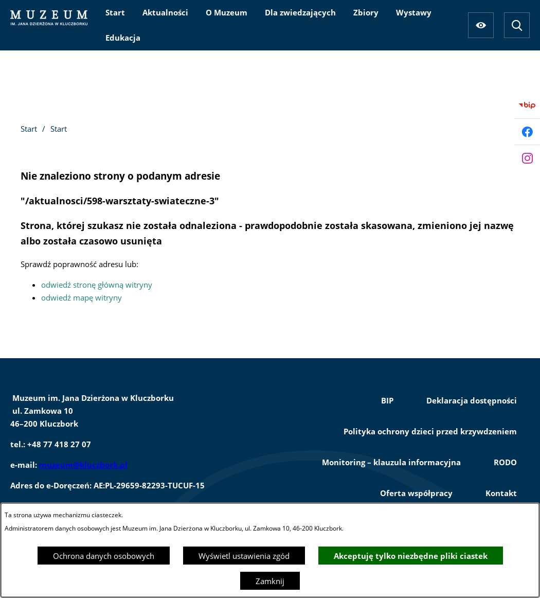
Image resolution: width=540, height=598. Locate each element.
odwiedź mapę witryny (81, 297)
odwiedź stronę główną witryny (96, 284)
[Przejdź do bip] (527, 105)
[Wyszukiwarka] (517, 25)
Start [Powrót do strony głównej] (29, 129)
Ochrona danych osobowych (103, 556)
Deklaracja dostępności (471, 400)
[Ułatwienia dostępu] (481, 25)
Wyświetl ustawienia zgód (244, 556)
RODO (505, 462)
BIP (387, 400)
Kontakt (501, 493)
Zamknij (270, 581)
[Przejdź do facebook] (527, 132)
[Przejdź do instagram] (527, 158)
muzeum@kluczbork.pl (83, 465)
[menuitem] (115, 12)
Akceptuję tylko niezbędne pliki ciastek (411, 556)
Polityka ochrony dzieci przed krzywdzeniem (430, 431)
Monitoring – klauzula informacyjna (391, 462)
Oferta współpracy (416, 493)
